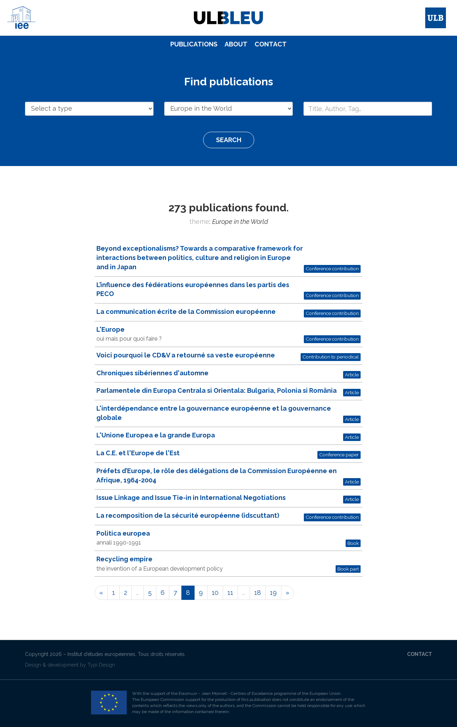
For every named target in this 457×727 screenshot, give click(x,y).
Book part (348, 569)
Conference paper (339, 454)
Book (353, 543)
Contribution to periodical (330, 357)
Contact (271, 44)
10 (215, 592)
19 (273, 592)
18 (257, 592)
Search (228, 140)
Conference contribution (332, 268)
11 (230, 592)
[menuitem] (193, 44)
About (236, 44)
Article (352, 374)
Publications (193, 44)
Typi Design (101, 665)
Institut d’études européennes (101, 654)
